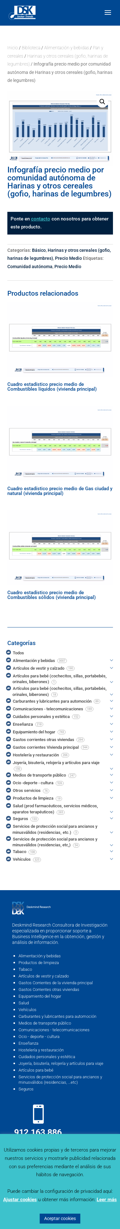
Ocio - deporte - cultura (39, 1036)
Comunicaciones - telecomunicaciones (54, 1029)
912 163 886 (38, 1132)
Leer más (107, 1199)
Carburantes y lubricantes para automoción (57, 1016)
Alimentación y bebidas (66, 47)
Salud (24, 1003)
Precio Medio (68, 258)
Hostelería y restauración (41, 1050)
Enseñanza (28, 1043)
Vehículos (27, 1009)
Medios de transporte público (45, 1023)
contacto (40, 219)
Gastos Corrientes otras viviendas (49, 989)
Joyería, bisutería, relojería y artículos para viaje (61, 1063)
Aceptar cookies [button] (60, 1218)
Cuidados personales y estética (47, 1056)
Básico (39, 250)
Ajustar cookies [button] (20, 1199)
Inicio (12, 47)
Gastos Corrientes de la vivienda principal (56, 982)
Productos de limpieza (39, 962)
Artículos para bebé (36, 1070)
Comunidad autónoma (29, 266)
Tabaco (25, 969)
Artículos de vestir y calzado (44, 976)
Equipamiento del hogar (40, 996)
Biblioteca (31, 47)
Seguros (26, 1089)
